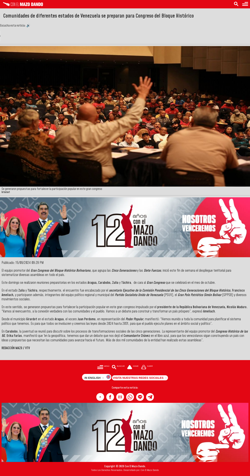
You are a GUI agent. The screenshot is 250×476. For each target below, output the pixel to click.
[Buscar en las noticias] (236, 4)
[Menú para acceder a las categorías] (245, 4)
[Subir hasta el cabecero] (147, 367)
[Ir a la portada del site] (132, 367)
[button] (100, 397)
